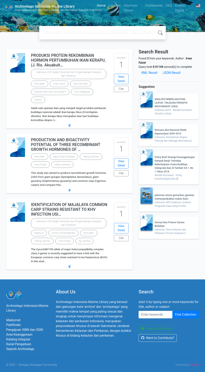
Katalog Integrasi (18, 339)
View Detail (121, 79)
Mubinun (39, 233)
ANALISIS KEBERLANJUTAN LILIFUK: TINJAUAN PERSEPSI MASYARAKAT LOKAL (171, 103)
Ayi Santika (84, 241)
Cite (121, 88)
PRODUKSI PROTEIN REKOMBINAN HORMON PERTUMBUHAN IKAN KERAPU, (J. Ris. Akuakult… (68, 60)
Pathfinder (13, 325)
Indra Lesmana (62, 164)
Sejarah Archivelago (20, 349)
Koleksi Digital (180, 8)
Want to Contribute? (157, 338)
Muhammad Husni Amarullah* (50, 91)
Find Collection (185, 314)
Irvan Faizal (59, 83)
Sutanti (38, 99)
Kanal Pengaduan (18, 344)
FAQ (169, 5)
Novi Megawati (82, 91)
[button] (69, 125)
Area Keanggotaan (19, 334)
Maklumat (13, 320)
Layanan (115, 5)
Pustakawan (154, 5)
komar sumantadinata (63, 233)
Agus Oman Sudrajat (64, 156)
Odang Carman (91, 156)
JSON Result (171, 73)
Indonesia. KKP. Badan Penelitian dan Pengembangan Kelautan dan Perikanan (68, 74)
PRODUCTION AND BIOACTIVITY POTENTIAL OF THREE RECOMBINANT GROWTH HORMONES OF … (65, 144)
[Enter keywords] (156, 314)
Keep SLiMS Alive (156, 329)
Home (101, 5)
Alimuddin (39, 83)
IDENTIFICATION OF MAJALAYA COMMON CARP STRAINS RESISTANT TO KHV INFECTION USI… (69, 209)
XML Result (149, 73)
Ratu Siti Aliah (80, 83)
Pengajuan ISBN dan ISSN (24, 330)
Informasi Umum (131, 8)
